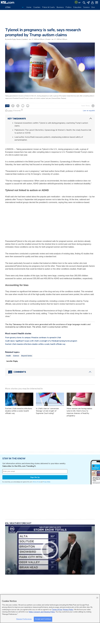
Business (60, 7)
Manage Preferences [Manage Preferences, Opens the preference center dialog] (24, 619)
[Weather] (77, 2)
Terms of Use (36, 482)
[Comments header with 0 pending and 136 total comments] (50, 372)
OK (97, 598)
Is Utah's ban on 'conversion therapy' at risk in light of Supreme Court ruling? (47, 411)
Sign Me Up (35, 477)
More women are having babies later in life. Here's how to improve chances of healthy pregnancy (79, 412)
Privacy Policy (68, 610)
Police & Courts (48, 7)
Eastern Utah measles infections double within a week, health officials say (35, 344)
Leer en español (89, 110)
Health (8, 356)
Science (86, 7)
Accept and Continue (43, 619)
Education (77, 7)
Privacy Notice (46, 482)
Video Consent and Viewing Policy (42, 612)
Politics (68, 7)
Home (28, 7)
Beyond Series (26, 356)
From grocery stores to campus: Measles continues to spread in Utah (33, 337)
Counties (36, 7)
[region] (50, 608)
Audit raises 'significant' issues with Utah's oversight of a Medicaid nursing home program (41, 341)
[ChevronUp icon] (90, 118)
